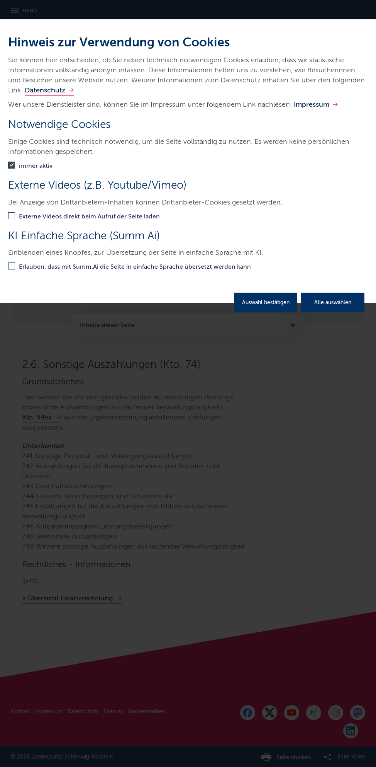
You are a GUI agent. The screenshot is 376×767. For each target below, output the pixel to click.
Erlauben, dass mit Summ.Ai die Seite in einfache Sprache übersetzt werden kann (135, 266)
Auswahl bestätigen (266, 302)
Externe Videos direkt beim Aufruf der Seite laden (89, 216)
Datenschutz (45, 90)
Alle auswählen (332, 302)
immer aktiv (36, 165)
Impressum (311, 104)
